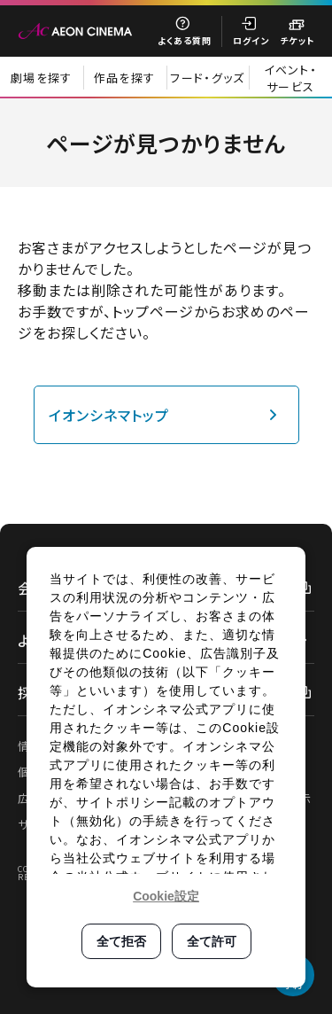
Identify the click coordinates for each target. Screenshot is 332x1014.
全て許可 (211, 941)
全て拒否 (121, 941)
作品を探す (125, 77)
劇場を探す (42, 77)
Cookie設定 (166, 896)
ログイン (251, 40)
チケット (297, 40)
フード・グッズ (207, 77)
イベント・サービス (290, 78)
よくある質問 (185, 40)
